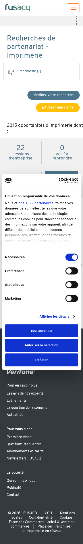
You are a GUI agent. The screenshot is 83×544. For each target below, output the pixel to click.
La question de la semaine (27, 408)
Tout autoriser (42, 330)
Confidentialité (41, 518)
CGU (48, 513)
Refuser (41, 360)
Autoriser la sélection (41, 345)
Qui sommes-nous (21, 481)
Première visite (19, 437)
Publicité (76, 20)
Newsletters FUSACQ (24, 458)
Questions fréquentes (24, 444)
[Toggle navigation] (73, 7)
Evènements (17, 401)
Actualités (15, 415)
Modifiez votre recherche (53, 95)
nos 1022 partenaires (36, 203)
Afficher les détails (54, 316)
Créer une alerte (58, 107)
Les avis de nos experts (25, 393)
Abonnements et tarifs (25, 451)
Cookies (66, 518)
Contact (13, 495)
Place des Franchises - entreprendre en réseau (47, 528)
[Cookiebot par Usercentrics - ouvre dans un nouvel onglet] (59, 180)
